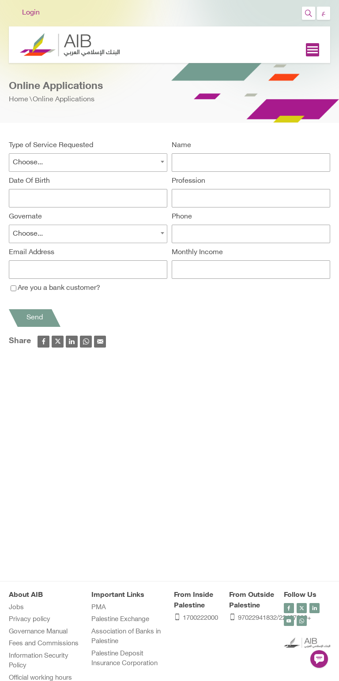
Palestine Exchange (120, 619)
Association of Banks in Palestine (126, 637)
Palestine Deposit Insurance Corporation (124, 659)
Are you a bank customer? (55, 288)
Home (18, 100)
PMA (98, 607)
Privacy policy (29, 619)
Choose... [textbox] (28, 163)
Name (181, 145)
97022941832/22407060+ (252, 619)
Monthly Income (197, 252)
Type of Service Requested (51, 145)
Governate (25, 217)
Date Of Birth (29, 181)
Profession (188, 181)
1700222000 (196, 619)
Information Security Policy (38, 661)
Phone (182, 217)
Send (34, 318)
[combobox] (88, 162)
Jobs (16, 607)
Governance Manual (38, 632)
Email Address (31, 252)
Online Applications (63, 100)
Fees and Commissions (44, 644)
